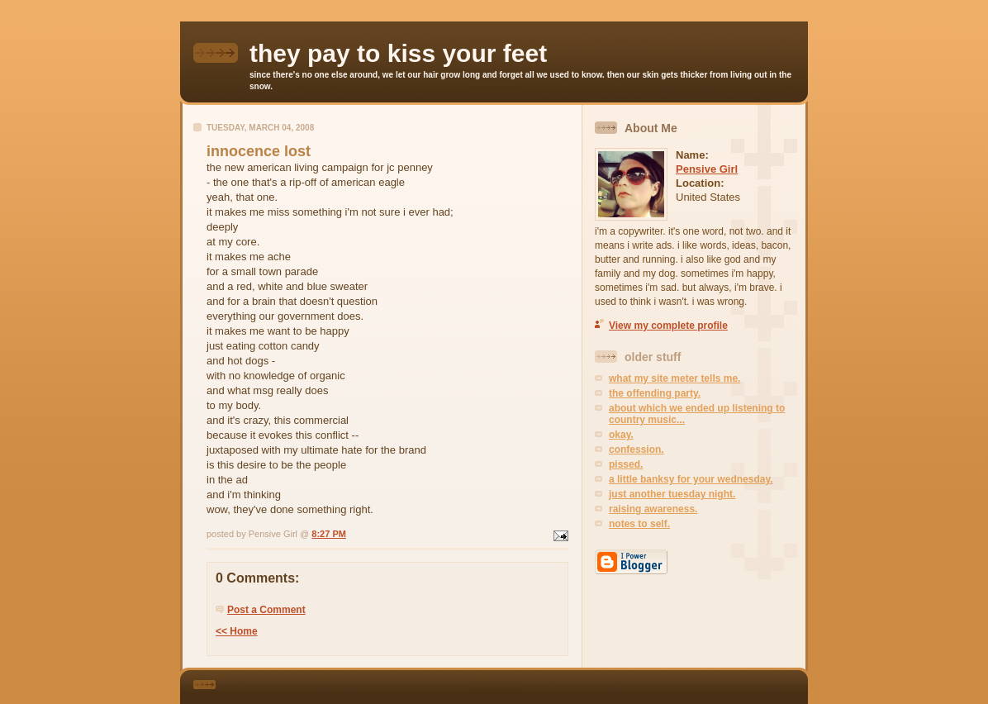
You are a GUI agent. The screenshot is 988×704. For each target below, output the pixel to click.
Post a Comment (266, 610)
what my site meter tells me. (674, 378)
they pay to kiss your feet (398, 53)
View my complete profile (668, 325)
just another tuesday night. (672, 494)
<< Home (237, 631)
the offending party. (655, 393)
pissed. (626, 464)
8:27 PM (328, 534)
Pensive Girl (707, 169)
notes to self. (639, 524)
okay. (621, 434)
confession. (636, 449)
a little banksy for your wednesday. (691, 479)
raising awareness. (653, 509)
